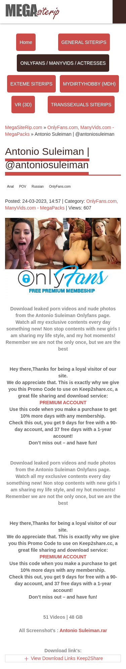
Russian (38, 186)
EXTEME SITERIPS (31, 83)
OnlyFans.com (60, 186)
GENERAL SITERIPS (84, 42)
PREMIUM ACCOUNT (63, 402)
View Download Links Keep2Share (67, 658)
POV (22, 186)
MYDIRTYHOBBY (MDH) (89, 83)
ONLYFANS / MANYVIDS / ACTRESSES (63, 63)
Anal (10, 186)
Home (25, 42)
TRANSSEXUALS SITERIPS (81, 104)
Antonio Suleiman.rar (83, 630)
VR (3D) (23, 104)
